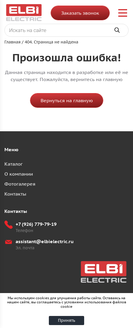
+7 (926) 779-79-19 (36, 224)
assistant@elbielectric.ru (45, 241)
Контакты (15, 194)
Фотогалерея (19, 184)
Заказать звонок (80, 13)
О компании (18, 174)
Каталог (13, 164)
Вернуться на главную (67, 100)
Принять (66, 320)
